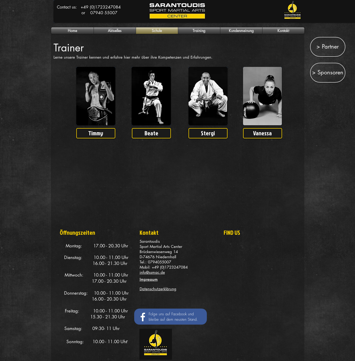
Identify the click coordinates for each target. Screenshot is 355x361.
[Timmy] (95, 133)
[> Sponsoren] (327, 73)
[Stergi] (208, 133)
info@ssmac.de (152, 272)
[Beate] (151, 133)
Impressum (149, 279)
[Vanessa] (262, 133)
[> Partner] (327, 47)
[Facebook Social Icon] (142, 316)
